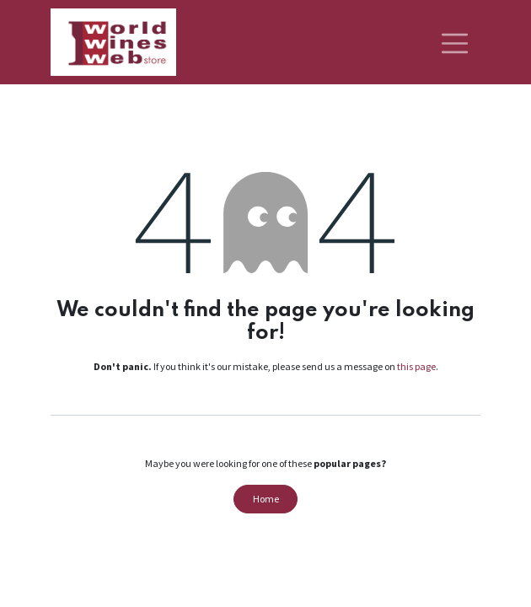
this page (416, 366)
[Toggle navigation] (454, 42)
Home (266, 498)
